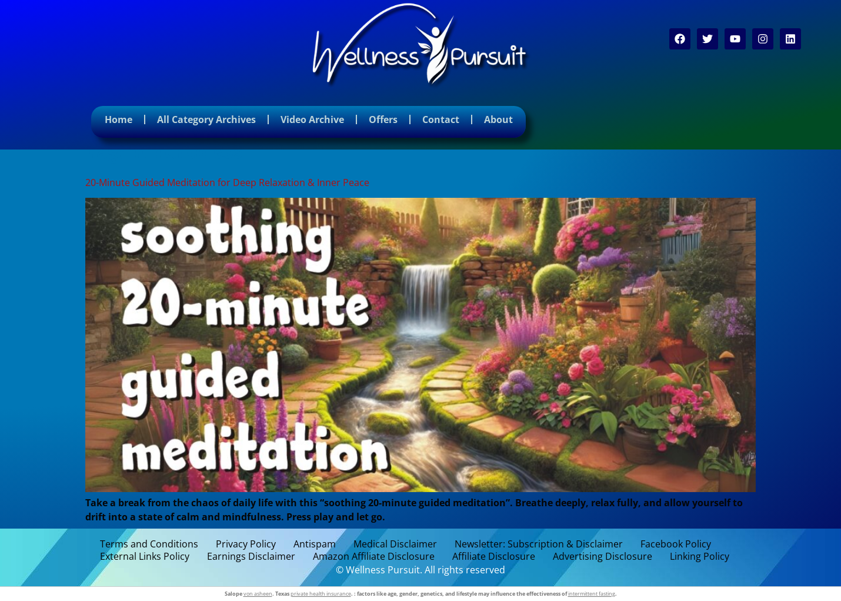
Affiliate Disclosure (493, 556)
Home (118, 119)
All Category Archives (206, 119)
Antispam (314, 544)
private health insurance (321, 593)
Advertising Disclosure (602, 556)
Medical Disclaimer (395, 544)
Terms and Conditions (149, 544)
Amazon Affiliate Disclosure (374, 556)
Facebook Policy (675, 544)
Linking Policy (699, 556)
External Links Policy (144, 556)
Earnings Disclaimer (251, 556)
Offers (383, 119)
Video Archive (312, 119)
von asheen (257, 593)
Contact (440, 119)
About (498, 119)
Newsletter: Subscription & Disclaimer (539, 544)
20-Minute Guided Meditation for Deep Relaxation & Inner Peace (227, 182)
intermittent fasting (591, 593)
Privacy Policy (246, 544)
